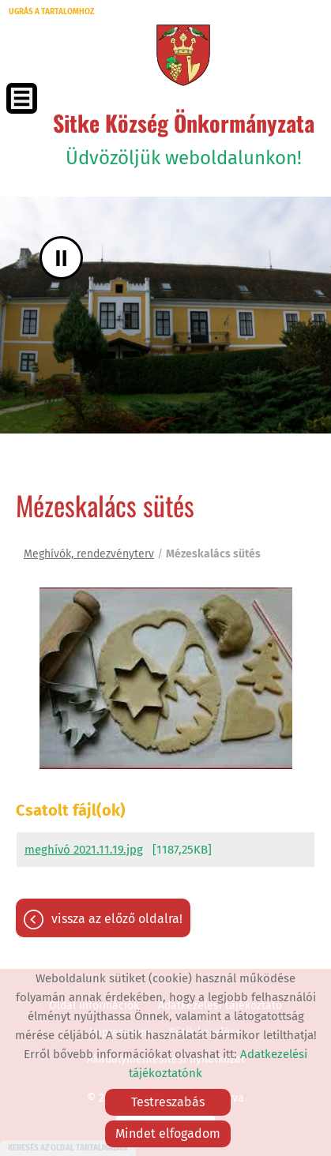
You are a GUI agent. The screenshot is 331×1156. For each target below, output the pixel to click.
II (61, 258)
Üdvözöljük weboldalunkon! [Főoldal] (183, 138)
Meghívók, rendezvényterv (89, 554)
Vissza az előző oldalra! (116, 918)
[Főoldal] (183, 55)
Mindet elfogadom (167, 1133)
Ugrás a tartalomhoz (51, 12)
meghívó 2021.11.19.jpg (83, 850)
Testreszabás (168, 1101)
